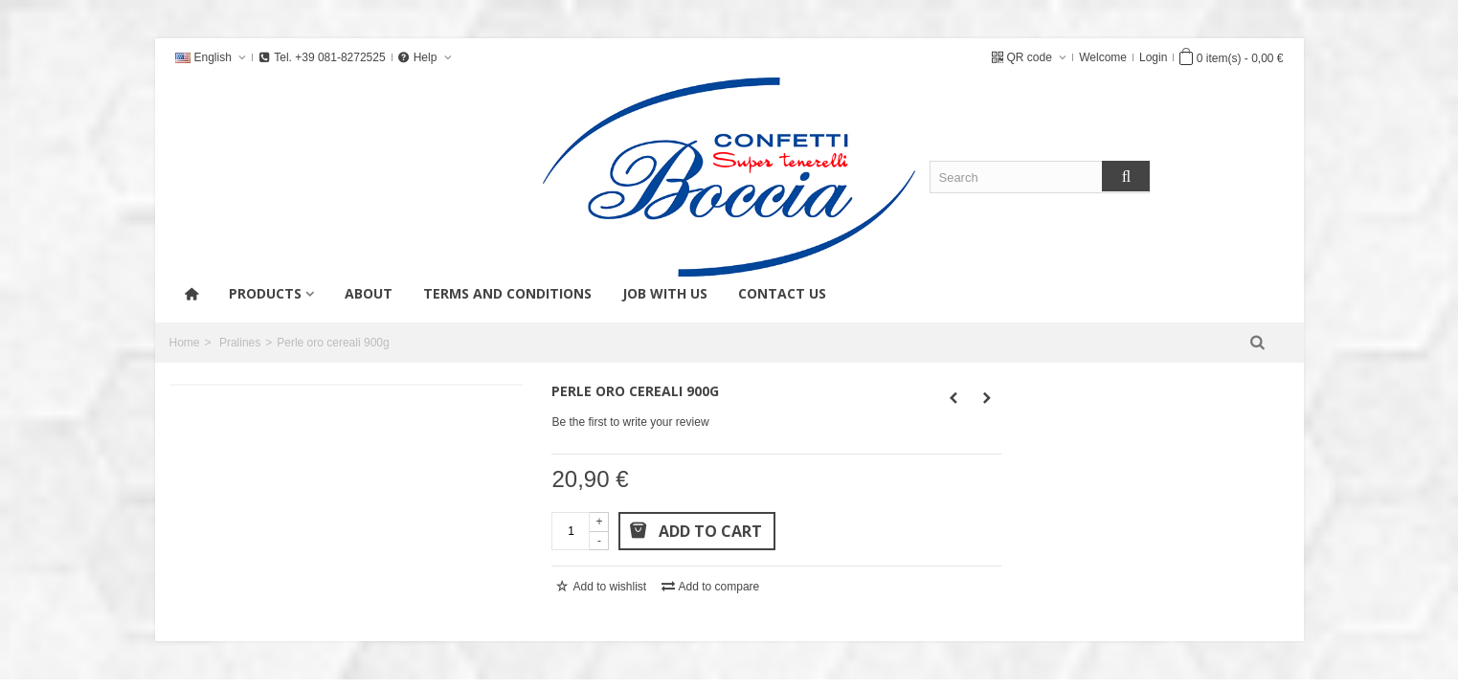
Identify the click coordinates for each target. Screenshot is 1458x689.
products (265, 293)
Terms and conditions (507, 293)
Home (184, 342)
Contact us (782, 293)
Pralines (239, 342)
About (369, 293)
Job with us (664, 293)
